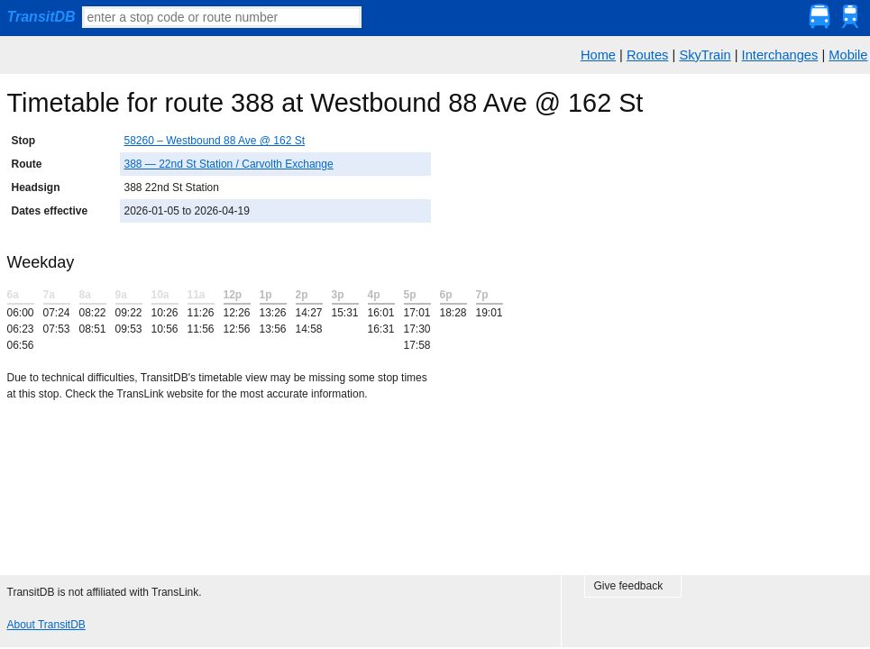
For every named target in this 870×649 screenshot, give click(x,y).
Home (598, 55)
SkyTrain (704, 55)
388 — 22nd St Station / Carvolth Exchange (229, 164)
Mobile (848, 55)
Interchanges (780, 55)
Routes (647, 55)
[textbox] (222, 17)
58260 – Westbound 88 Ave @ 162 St (215, 140)
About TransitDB (46, 624)
